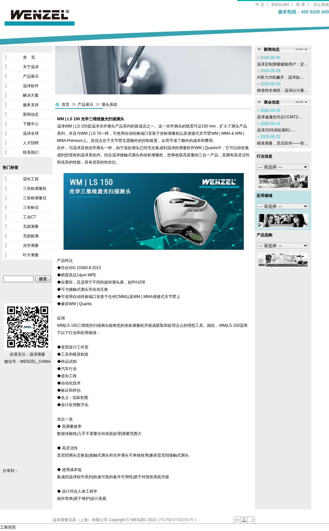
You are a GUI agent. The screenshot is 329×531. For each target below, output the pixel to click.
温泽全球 (31, 133)
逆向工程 (31, 179)
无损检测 (31, 236)
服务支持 (31, 105)
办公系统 (321, 4)
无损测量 (31, 226)
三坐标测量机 (35, 188)
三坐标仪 (31, 207)
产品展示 (31, 76)
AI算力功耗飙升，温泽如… (280, 77)
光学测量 (31, 245)
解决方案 (31, 95)
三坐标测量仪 (35, 198)
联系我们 (31, 152)
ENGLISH (280, 4)
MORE (299, 49)
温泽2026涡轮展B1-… (276, 130)
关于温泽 (31, 67)
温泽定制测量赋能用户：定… (282, 64)
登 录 (300, 4)
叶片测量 (31, 255)
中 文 (259, 4)
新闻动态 (31, 114)
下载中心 (31, 124)
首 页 (29, 57)
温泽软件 (31, 86)
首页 (65, 104)
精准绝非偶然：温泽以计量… (282, 90)
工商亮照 (8, 527)
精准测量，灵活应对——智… (282, 143)
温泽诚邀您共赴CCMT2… (279, 117)
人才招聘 (31, 143)
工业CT (29, 217)
